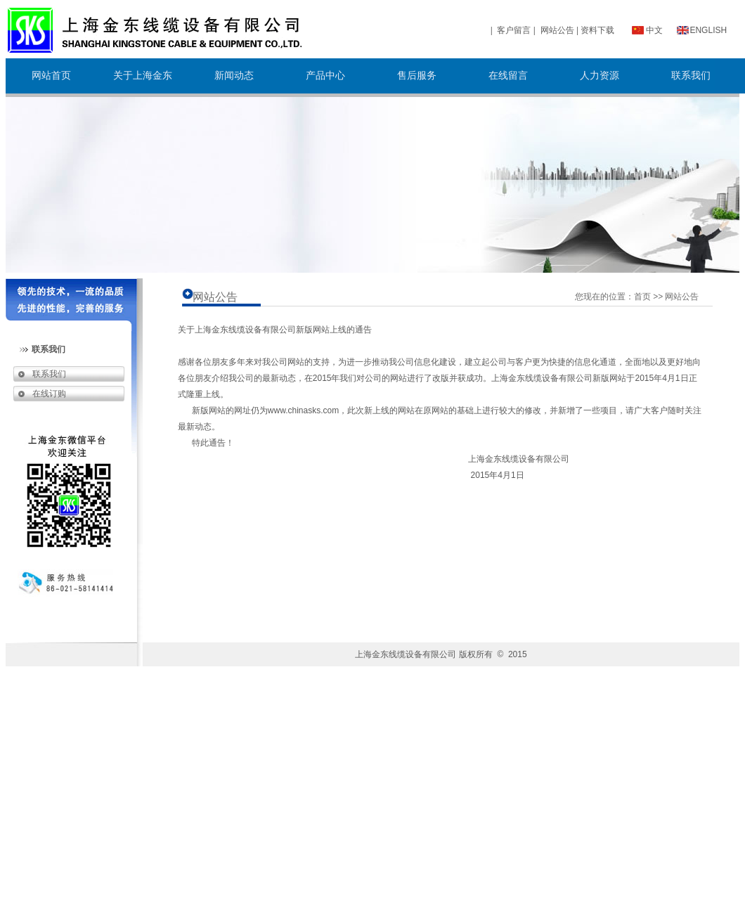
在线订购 (45, 394)
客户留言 (514, 30)
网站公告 (557, 30)
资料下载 (597, 30)
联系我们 (45, 374)
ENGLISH (708, 30)
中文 (654, 30)
